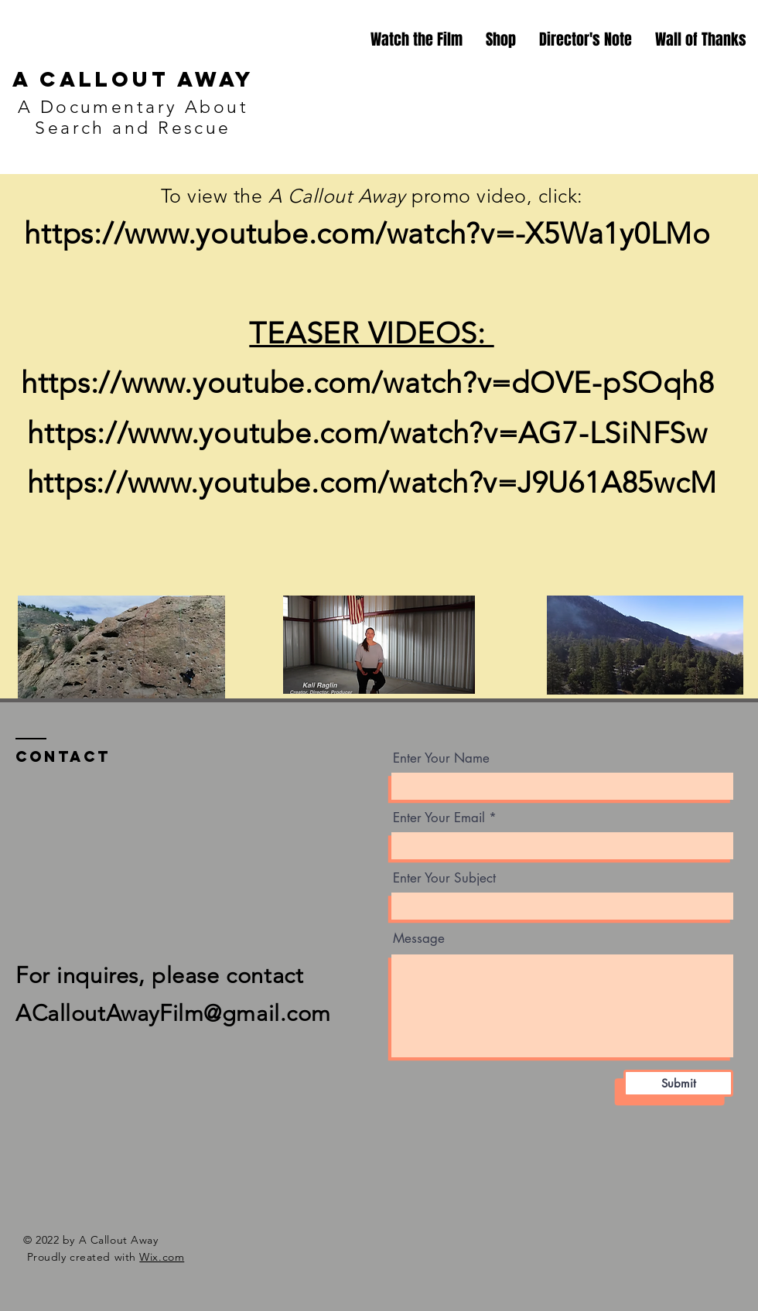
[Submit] (678, 1083)
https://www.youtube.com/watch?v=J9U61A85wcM (372, 482)
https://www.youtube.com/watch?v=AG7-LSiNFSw (371, 433)
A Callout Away (133, 79)
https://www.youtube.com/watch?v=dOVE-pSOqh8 (371, 383)
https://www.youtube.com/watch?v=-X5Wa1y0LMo (371, 233)
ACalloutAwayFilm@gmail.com (173, 1012)
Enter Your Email (439, 817)
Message (419, 938)
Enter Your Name (441, 758)
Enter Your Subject (444, 878)
